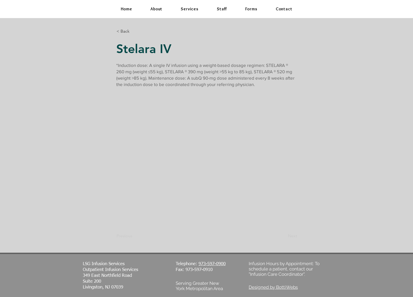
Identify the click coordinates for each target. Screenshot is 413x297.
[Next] (283, 236)
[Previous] (134, 236)
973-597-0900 (212, 264)
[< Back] (134, 31)
